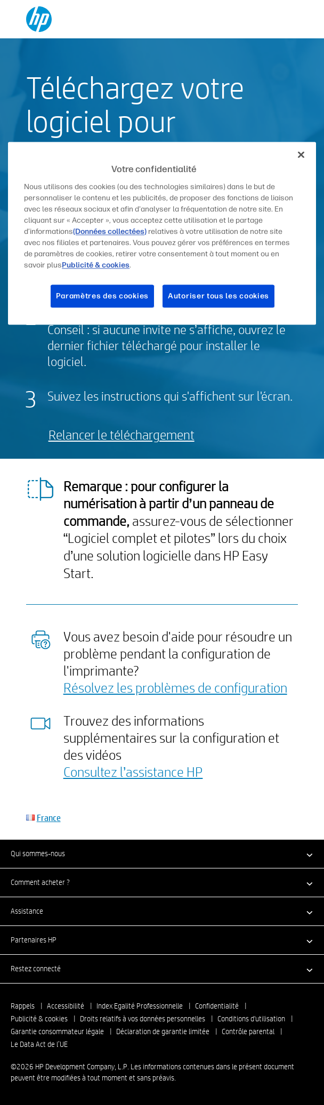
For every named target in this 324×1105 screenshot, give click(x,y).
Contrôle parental (248, 1031)
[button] (162, 853)
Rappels (23, 1006)
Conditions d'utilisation (251, 1018)
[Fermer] (301, 154)
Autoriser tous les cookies (218, 295)
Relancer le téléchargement (121, 434)
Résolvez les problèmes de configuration (175, 687)
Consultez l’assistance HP (133, 771)
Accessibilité (65, 1006)
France (49, 817)
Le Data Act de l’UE (39, 1044)
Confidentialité (217, 1006)
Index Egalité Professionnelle (139, 1006)
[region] (162, 233)
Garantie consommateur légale (57, 1031)
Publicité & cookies (39, 1018)
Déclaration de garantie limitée (162, 1031)
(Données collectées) (110, 231)
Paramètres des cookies (102, 295)
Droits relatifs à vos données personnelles (142, 1018)
